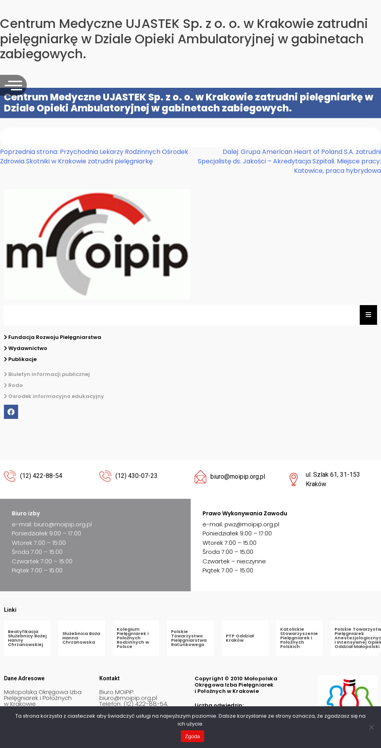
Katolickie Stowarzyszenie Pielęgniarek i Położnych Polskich (299, 638)
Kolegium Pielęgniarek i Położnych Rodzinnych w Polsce (133, 638)
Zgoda (192, 736)
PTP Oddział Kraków (240, 638)
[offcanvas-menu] (13, 85)
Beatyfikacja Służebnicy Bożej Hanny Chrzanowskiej (27, 638)
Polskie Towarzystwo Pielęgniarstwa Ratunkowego (188, 638)
